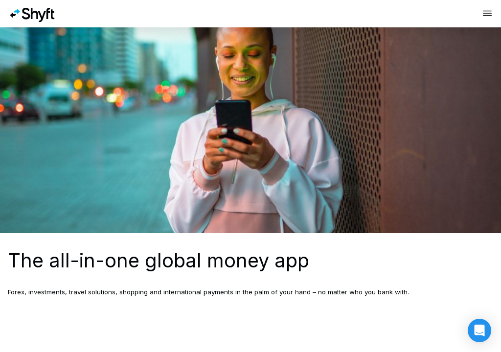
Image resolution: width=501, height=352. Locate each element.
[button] (479, 330)
